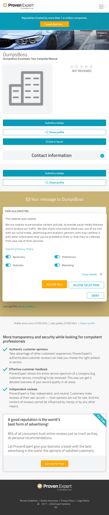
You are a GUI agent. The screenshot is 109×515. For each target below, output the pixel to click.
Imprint (9, 249)
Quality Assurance (49, 500)
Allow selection (86, 285)
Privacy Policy (24, 249)
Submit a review (54, 123)
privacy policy (26, 306)
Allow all (54, 284)
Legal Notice (83, 500)
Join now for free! (54, 463)
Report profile (87, 323)
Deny (95, 295)
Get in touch (54, 141)
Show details (89, 274)
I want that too (53, 24)
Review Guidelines (29, 500)
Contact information (68, 155)
